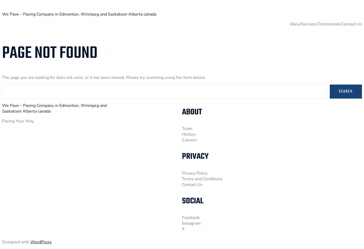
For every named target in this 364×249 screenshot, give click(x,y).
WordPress (41, 242)
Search (346, 91)
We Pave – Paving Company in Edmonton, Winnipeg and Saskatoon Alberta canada (79, 14)
